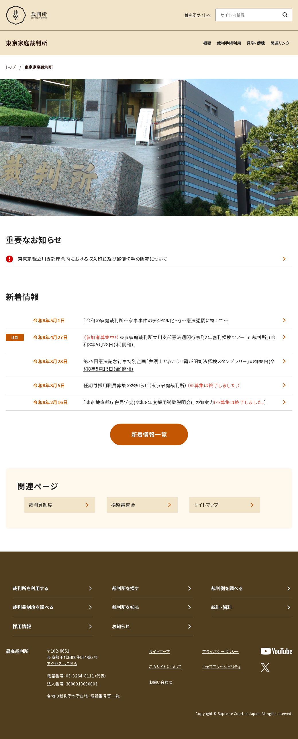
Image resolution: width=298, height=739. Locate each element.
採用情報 (22, 626)
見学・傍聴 (256, 43)
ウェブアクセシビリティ (221, 666)
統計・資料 (221, 607)
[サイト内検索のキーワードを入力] (247, 15)
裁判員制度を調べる (33, 607)
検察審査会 (123, 504)
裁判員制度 (40, 504)
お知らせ (120, 626)
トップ (11, 67)
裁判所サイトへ (198, 15)
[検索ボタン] (285, 15)
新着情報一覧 (149, 434)
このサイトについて (165, 666)
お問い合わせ (160, 682)
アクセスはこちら (62, 663)
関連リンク (279, 43)
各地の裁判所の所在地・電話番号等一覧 (83, 696)
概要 (207, 43)
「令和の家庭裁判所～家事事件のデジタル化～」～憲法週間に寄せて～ (155, 320)
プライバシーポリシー (220, 651)
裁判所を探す (125, 588)
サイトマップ (206, 504)
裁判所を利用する (30, 588)
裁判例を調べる (227, 588)
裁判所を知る (125, 607)
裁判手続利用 (229, 43)
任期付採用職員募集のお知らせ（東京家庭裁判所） (161, 385)
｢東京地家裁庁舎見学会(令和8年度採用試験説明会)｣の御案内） (175, 402)
